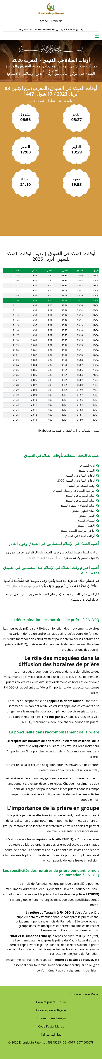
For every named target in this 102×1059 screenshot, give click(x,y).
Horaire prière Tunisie (51, 1002)
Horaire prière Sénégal (51, 1018)
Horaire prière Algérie (51, 1010)
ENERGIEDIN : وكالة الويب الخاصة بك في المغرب (63, 29)
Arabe (44, 21)
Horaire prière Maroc (84, 994)
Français (56, 21)
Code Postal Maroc (51, 1026)
